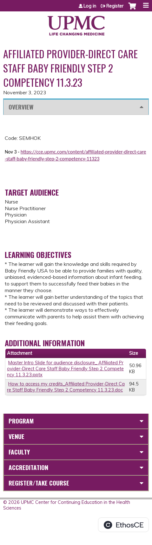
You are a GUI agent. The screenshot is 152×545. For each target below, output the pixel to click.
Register (114, 6)
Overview (21, 106)
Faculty (19, 451)
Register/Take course (39, 482)
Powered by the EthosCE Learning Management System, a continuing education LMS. (123, 524)
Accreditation (28, 467)
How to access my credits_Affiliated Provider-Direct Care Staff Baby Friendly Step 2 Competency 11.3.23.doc (66, 387)
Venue (16, 436)
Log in (89, 6)
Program (21, 420)
